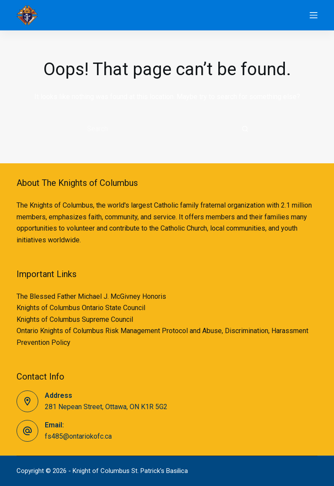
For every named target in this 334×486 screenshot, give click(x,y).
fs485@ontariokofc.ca (78, 436)
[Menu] (313, 15)
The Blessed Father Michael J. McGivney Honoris (91, 296)
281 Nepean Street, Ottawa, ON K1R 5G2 (106, 407)
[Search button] (245, 128)
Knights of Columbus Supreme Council (75, 319)
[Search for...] (158, 128)
